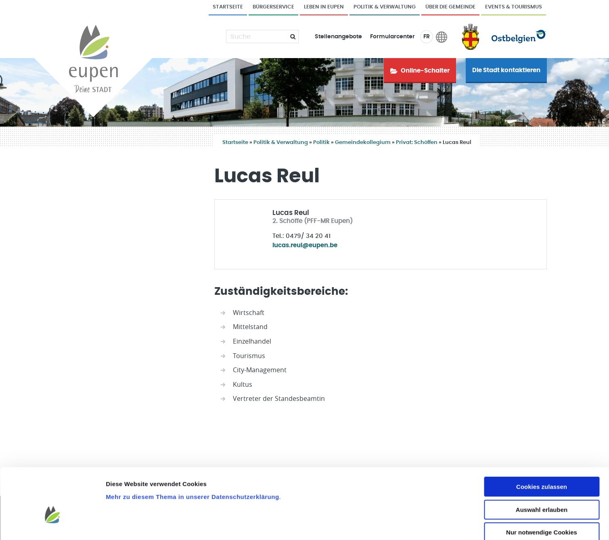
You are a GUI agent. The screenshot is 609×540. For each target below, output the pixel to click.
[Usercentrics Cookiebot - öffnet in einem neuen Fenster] (52, 524)
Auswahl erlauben (541, 466)
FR (426, 37)
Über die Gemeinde (450, 7)
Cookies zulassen (541, 443)
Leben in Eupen (324, 7)
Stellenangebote (338, 37)
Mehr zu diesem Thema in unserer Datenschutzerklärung (192, 453)
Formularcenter (392, 37)
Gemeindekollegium (363, 142)
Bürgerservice (273, 7)
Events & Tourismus (513, 7)
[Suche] (257, 37)
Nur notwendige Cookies (541, 489)
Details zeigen (429, 524)
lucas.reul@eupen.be (304, 245)
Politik (321, 142)
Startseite (228, 7)
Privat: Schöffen (416, 142)
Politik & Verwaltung (385, 7)
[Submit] (289, 36)
